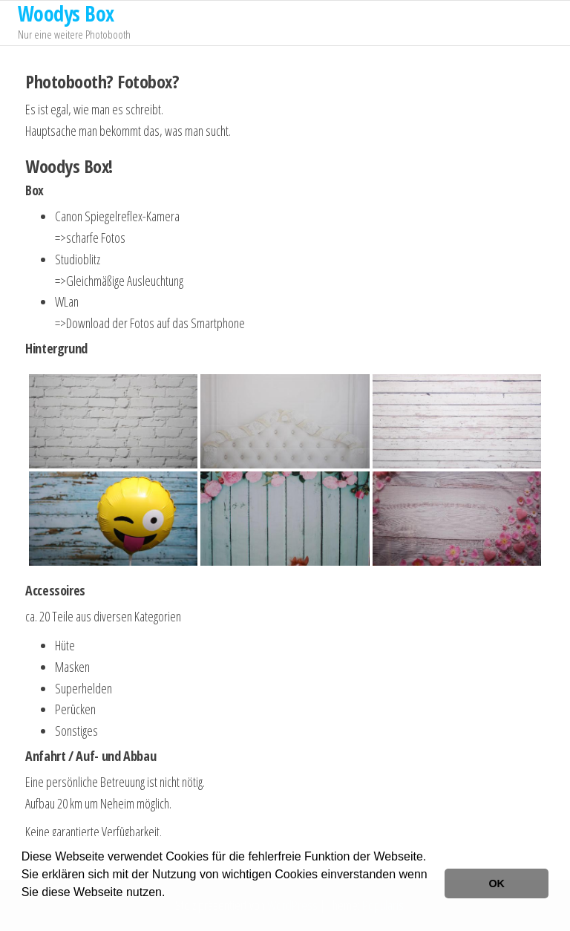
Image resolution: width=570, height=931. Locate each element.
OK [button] (496, 883)
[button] (24, 911)
